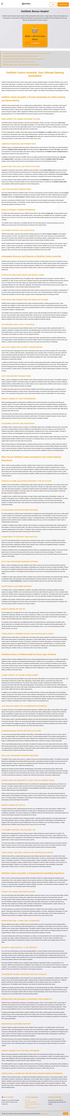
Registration (63, 4)
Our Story (27, 1100)
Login (53, 4)
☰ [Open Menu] (2, 4)
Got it (65, 1113)
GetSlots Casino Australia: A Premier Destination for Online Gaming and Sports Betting (27, 53)
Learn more (44, 1113)
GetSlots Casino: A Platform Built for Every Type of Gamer (19, 62)
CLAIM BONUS (35, 43)
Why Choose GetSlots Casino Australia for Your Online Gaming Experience (23, 59)
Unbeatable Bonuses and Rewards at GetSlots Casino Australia (20, 56)
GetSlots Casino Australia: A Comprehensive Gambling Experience (21, 64)
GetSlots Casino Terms (31, 1107)
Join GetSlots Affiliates (31, 1102)
